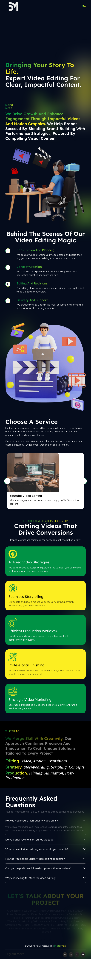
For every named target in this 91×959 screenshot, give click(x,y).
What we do (12, 731)
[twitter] (77, 954)
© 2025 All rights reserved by (45, 946)
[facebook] (65, 954)
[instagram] (71, 954)
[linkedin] (83, 954)
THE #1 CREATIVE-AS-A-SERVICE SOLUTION (45, 521)
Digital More (9, 107)
